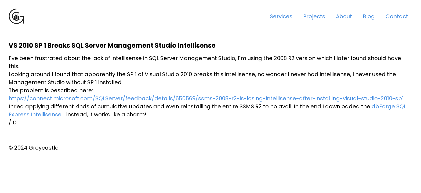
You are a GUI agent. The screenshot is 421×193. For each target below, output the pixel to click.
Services (281, 16)
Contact (397, 16)
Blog (369, 16)
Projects (314, 16)
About (344, 16)
